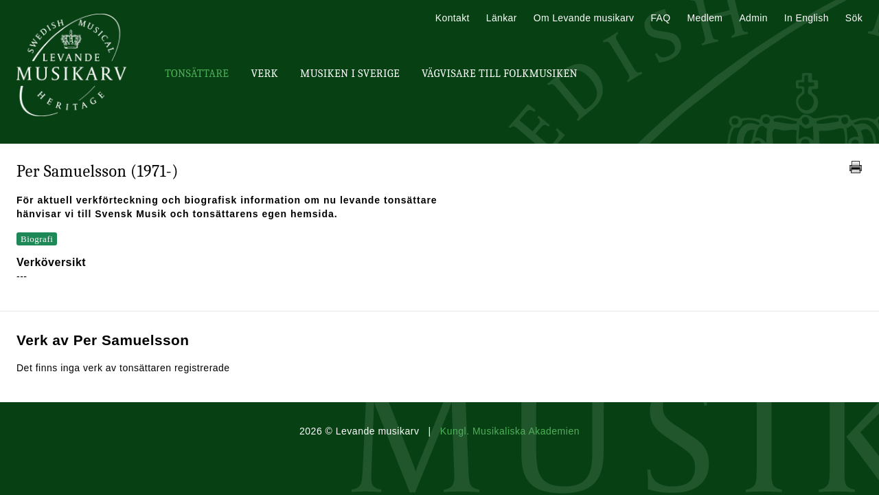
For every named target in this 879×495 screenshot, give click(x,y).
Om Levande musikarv (584, 17)
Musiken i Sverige (350, 73)
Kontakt (452, 17)
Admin (753, 17)
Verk (264, 73)
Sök (854, 17)
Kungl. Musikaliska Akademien (510, 431)
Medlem (704, 17)
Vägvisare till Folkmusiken (500, 73)
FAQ (660, 17)
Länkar (501, 17)
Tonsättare (197, 73)
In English (806, 17)
